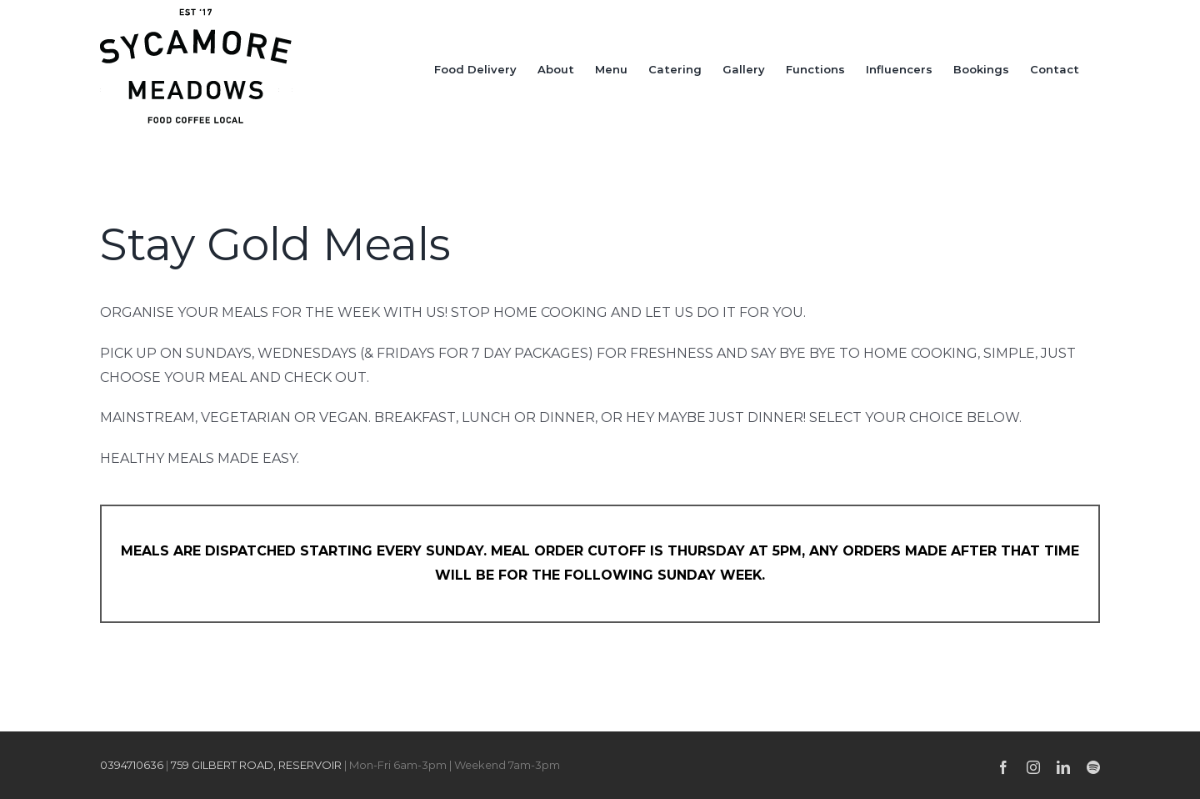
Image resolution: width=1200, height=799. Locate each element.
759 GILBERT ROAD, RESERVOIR (256, 764)
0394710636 (131, 764)
